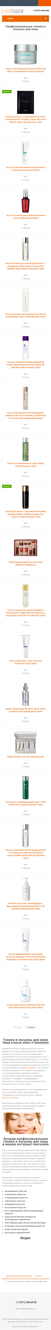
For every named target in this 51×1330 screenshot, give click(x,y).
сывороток (7, 1098)
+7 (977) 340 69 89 (41, 10)
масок (4, 1092)
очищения (31, 1068)
